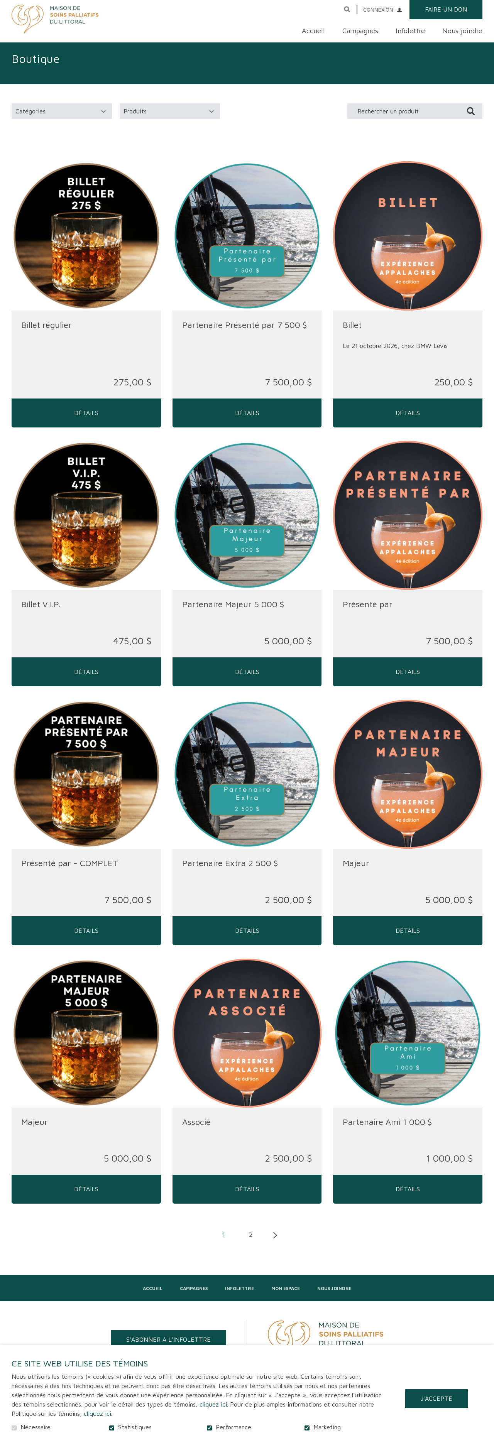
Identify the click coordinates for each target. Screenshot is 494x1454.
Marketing (327, 1427)
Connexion (378, 9)
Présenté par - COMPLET (69, 872)
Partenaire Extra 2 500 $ (230, 872)
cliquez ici (213, 1404)
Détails (86, 422)
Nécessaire (35, 1427)
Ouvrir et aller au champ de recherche (347, 9)
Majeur (356, 872)
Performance (233, 1427)
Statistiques (135, 1427)
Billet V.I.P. (40, 613)
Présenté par (367, 613)
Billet (352, 334)
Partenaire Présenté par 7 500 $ (244, 334)
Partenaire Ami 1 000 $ (387, 1131)
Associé (196, 1131)
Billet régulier (46, 334)
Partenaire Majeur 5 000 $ (233, 613)
